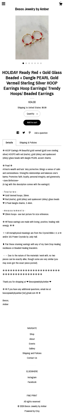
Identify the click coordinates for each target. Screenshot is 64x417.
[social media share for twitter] (24, 132)
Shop (32, 334)
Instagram (32, 377)
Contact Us (32, 357)
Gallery (32, 348)
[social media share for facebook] (18, 132)
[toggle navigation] (3, 3)
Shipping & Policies (28, 142)
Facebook (32, 382)
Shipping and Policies (32, 353)
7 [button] (41, 63)
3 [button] (29, 63)
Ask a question (41, 132)
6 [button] (38, 63)
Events (32, 343)
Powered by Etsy (32, 411)
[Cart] (60, 4)
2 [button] (26, 63)
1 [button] (23, 63)
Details (9, 142)
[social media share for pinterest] (30, 132)
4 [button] (32, 63)
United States (34, 107)
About (32, 339)
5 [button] (35, 63)
